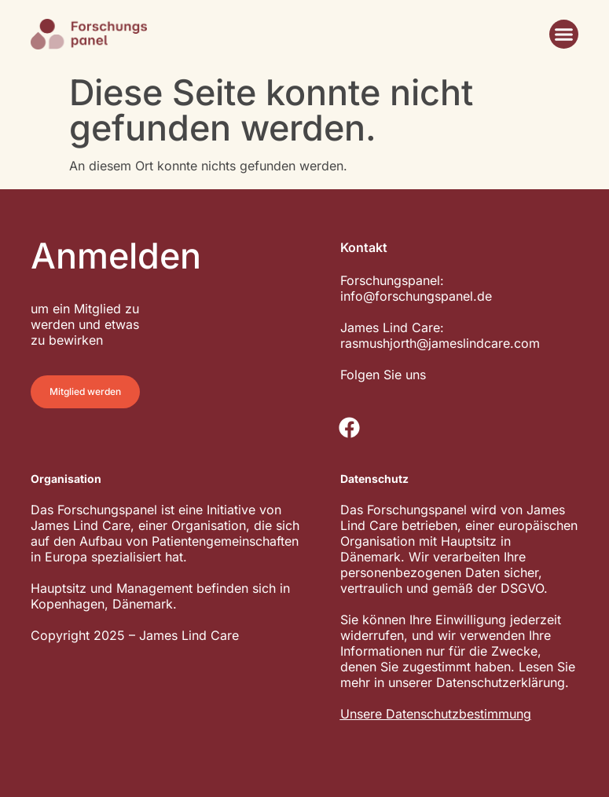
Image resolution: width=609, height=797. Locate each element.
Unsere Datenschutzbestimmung (435, 714)
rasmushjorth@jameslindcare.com (440, 343)
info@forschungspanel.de (416, 296)
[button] (564, 34)
